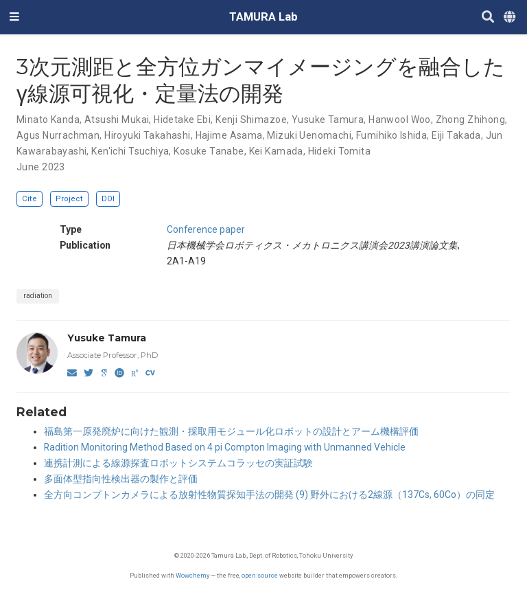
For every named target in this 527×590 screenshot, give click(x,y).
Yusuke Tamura (328, 119)
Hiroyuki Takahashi (147, 135)
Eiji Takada (456, 135)
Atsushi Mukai (116, 119)
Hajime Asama (229, 135)
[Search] (488, 17)
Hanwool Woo (399, 119)
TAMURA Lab (263, 16)
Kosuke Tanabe (209, 151)
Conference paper (206, 229)
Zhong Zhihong (470, 119)
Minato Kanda (48, 119)
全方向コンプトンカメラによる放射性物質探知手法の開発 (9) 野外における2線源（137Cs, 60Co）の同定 (269, 494)
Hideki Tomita (339, 151)
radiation (37, 295)
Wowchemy (192, 575)
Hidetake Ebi (182, 119)
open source (260, 575)
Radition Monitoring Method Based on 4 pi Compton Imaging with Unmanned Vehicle (225, 447)
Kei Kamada (276, 151)
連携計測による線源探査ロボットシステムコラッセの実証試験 (178, 462)
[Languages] (510, 17)
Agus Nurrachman (57, 135)
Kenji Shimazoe (251, 119)
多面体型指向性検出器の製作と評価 (121, 478)
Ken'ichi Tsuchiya (130, 151)
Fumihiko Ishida (391, 135)
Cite (29, 198)
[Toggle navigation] (14, 17)
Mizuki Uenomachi (309, 135)
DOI (108, 198)
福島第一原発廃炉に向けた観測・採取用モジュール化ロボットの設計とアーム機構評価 (231, 431)
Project (69, 198)
